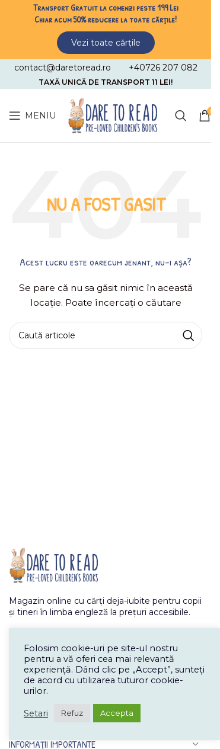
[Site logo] (112, 115)
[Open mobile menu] (32, 115)
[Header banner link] (105, 28)
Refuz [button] (72, 713)
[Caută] (181, 115)
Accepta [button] (116, 713)
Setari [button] (36, 713)
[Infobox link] (62, 67)
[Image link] (53, 564)
